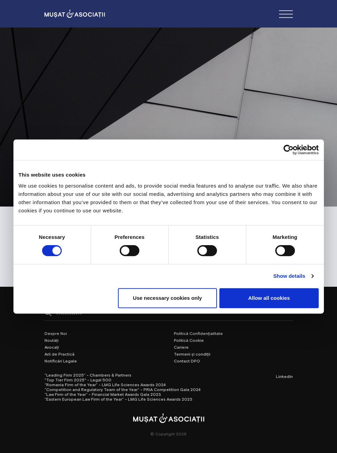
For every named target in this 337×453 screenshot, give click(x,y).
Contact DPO (187, 360)
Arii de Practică (59, 353)
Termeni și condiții (192, 353)
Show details (289, 276)
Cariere (181, 347)
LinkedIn (284, 376)
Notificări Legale (60, 360)
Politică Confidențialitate (198, 333)
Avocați (51, 347)
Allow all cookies (269, 298)
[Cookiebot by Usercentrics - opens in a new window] (288, 150)
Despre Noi (55, 333)
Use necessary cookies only (167, 298)
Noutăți (51, 340)
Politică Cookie (189, 340)
